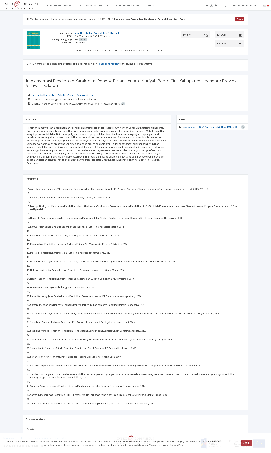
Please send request (108, 63)
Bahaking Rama (66, 95)
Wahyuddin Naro (86, 95)
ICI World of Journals (37, 18)
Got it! (246, 443)
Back (239, 19)
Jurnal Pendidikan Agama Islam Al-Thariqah (73, 18)
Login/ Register (244, 5)
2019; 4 (105, 18)
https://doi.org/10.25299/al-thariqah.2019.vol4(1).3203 (209, 126)
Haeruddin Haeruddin (43, 95)
